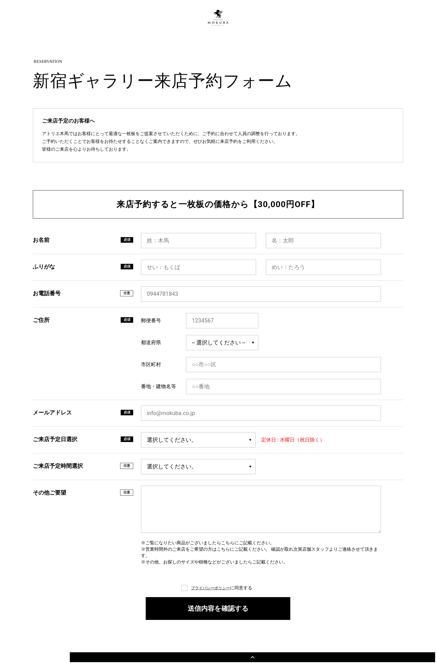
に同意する (221, 587)
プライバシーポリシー (210, 587)
